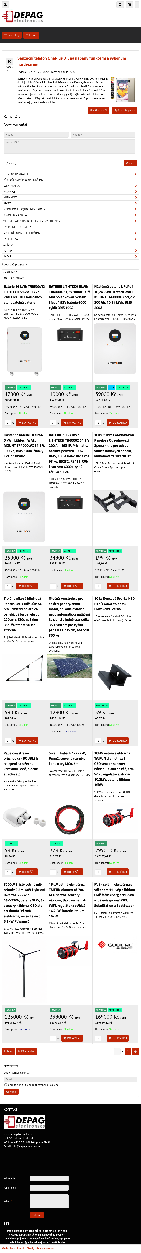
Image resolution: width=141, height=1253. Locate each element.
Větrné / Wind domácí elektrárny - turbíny (71, 221)
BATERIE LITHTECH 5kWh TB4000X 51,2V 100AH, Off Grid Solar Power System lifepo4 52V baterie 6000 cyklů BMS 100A (69, 297)
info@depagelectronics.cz (27, 1146)
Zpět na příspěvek (125, 110)
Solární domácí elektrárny (71, 233)
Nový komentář (98, 110)
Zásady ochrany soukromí (40, 1248)
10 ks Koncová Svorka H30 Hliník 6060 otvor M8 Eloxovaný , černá (114, 604)
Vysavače (71, 191)
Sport (71, 203)
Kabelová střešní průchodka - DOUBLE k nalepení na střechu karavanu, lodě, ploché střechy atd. (21, 763)
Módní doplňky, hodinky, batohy (71, 209)
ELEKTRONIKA (71, 186)
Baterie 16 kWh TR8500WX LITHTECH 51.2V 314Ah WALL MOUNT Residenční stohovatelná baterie (24, 294)
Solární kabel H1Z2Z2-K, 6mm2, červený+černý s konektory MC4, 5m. (67, 758)
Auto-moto (71, 197)
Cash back (10, 272)
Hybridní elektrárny (17, 227)
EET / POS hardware (71, 174)
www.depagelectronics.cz (18, 1134)
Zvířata (8, 244)
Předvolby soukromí (13, 1248)
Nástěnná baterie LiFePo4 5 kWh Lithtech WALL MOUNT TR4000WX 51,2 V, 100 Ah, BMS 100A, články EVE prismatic (24, 445)
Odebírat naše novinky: (16, 1072)
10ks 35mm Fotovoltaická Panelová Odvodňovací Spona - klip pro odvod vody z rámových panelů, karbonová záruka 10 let (114, 445)
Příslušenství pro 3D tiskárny (23, 179)
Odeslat (130, 163)
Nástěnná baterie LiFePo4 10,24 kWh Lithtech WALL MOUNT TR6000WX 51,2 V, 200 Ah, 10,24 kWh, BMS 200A (114, 297)
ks (9, 422)
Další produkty (26, 1051)
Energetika (71, 239)
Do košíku (27, 422)
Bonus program (13, 278)
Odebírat (11, 1091)
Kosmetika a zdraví (71, 215)
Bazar (71, 256)
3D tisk (71, 250)
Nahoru (8, 1051)
